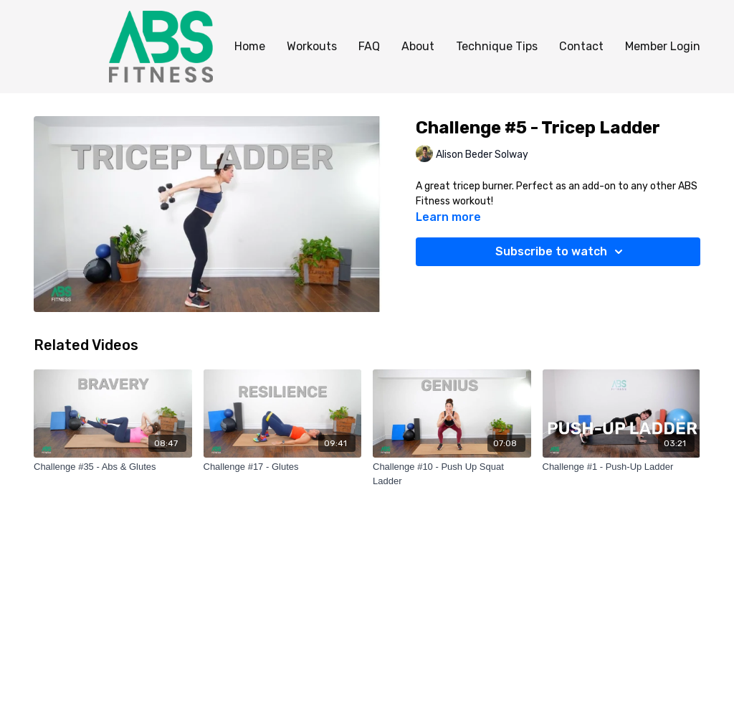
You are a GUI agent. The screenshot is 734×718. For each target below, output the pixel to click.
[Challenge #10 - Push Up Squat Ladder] (452, 474)
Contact (581, 46)
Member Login (662, 46)
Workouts (312, 46)
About (417, 46)
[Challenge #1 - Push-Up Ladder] (622, 467)
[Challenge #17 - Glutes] (283, 467)
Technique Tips (497, 46)
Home (249, 46)
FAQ (369, 46)
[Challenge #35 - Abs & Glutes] (113, 467)
